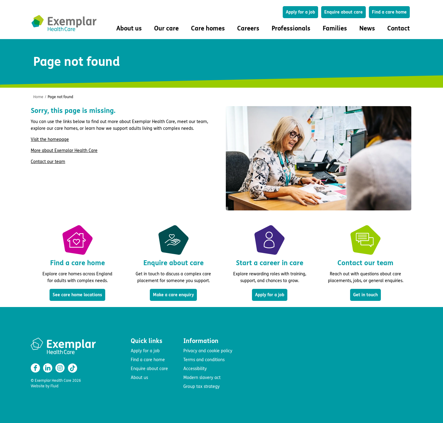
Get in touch (365, 294)
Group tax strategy (201, 386)
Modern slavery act (202, 377)
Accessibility (195, 368)
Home (38, 97)
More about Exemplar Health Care (64, 150)
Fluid (54, 386)
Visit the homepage (50, 139)
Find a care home (389, 12)
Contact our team (48, 161)
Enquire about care (343, 12)
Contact (398, 28)
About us (139, 377)
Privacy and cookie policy (207, 350)
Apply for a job (300, 12)
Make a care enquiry (173, 294)
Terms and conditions (204, 359)
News (367, 28)
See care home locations (77, 294)
